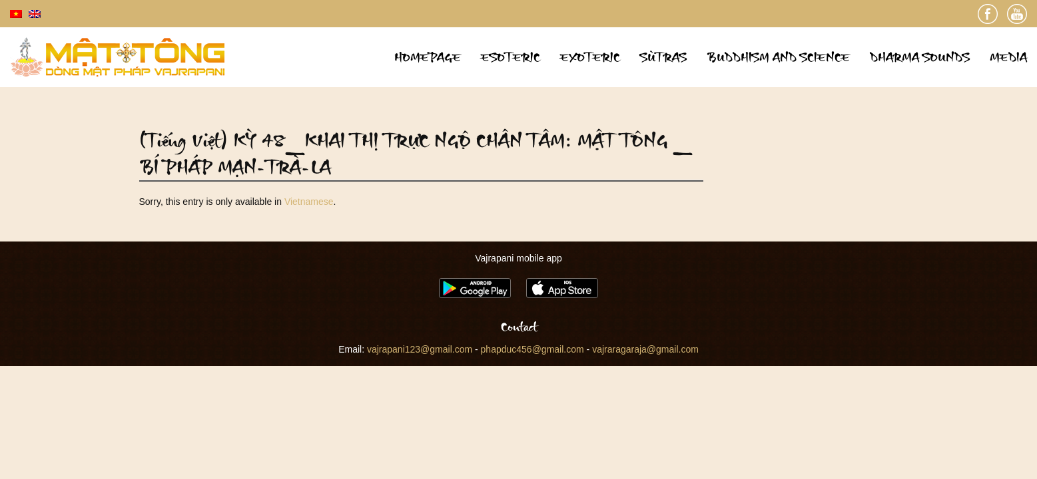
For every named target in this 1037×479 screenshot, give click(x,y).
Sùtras (663, 57)
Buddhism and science (778, 57)
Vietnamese (309, 201)
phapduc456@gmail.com (532, 349)
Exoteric (590, 57)
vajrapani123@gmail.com (419, 349)
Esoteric (510, 57)
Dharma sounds (920, 57)
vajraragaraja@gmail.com (645, 349)
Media (1008, 57)
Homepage (427, 57)
